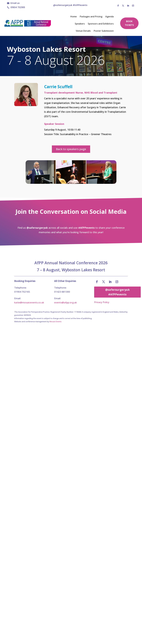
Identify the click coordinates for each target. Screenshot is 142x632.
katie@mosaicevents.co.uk (29, 302)
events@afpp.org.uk (65, 302)
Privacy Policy (101, 302)
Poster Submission (104, 31)
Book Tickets (129, 23)
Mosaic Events (55, 321)
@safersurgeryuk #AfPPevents (117, 292)
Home (73, 17)
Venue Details (83, 31)
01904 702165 (18, 7)
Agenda (109, 17)
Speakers (80, 24)
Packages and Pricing (91, 17)
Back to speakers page (71, 149)
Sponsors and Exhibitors (101, 24)
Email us (15, 3)
